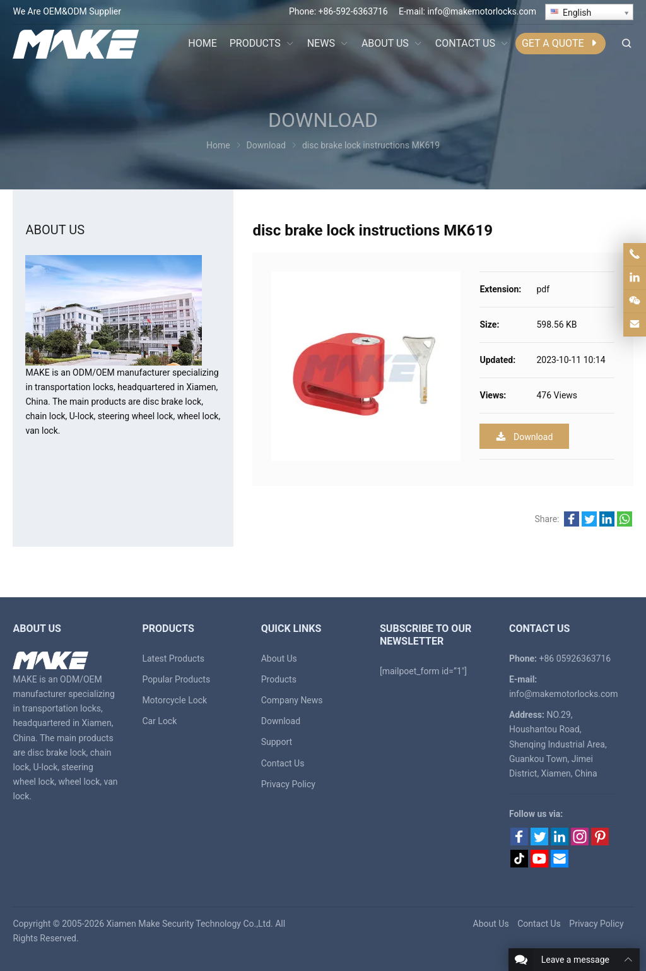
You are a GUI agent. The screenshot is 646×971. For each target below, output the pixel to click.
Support (276, 742)
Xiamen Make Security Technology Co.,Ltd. (190, 924)
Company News (292, 700)
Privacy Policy (288, 784)
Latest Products (173, 658)
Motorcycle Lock (174, 700)
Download (524, 436)
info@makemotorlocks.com (481, 11)
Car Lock (159, 721)
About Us (279, 658)
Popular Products (176, 679)
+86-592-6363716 (353, 11)
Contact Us (283, 763)
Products (279, 679)
